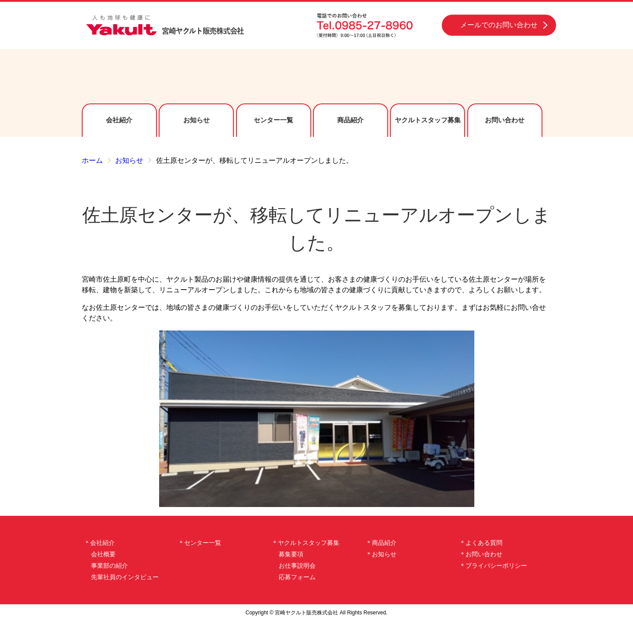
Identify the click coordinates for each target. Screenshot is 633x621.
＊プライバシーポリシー (493, 565)
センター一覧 (273, 120)
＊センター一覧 (199, 542)
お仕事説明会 (297, 565)
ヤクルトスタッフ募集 (428, 120)
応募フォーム (297, 577)
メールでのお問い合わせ (499, 25)
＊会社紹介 (99, 542)
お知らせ (196, 120)
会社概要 (103, 554)
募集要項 (291, 554)
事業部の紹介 (109, 565)
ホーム (92, 160)
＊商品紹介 (381, 542)
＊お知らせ (381, 554)
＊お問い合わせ (480, 554)
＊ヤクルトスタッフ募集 (305, 542)
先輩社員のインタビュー (125, 577)
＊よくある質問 (480, 542)
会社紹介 (119, 120)
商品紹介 (350, 120)
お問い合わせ (504, 120)
